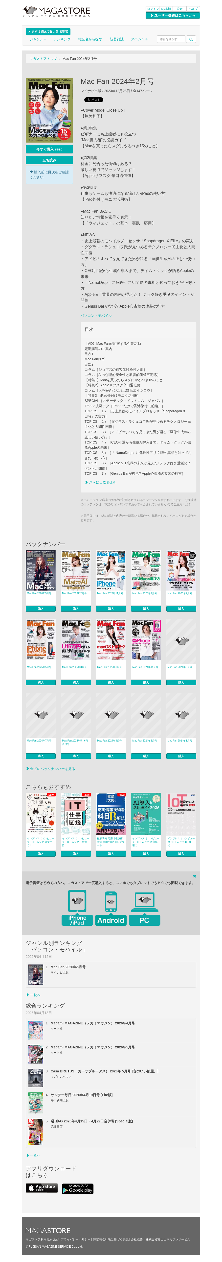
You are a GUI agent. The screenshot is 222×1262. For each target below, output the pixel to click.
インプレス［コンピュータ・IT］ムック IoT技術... (181, 842)
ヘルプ (193, 9)
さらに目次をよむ (101, 482)
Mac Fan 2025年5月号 (39, 667)
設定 (180, 9)
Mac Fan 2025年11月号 (110, 593)
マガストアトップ (43, 59)
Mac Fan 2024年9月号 (180, 667)
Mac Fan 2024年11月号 (145, 667)
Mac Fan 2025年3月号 (74, 667)
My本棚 (166, 9)
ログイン (153, 9)
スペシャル (139, 39)
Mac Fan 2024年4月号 (109, 740)
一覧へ (33, 995)
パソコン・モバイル (96, 316)
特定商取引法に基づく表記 (111, 1239)
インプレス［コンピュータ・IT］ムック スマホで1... (40, 842)
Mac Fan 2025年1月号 (109, 667)
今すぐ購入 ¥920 (49, 149)
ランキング (62, 39)
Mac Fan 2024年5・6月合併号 (75, 742)
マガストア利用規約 (39, 1239)
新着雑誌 (117, 39)
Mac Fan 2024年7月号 (39, 740)
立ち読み (49, 160)
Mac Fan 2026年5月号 (39, 593)
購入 (41, 609)
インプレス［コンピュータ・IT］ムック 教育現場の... (145, 842)
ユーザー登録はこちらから (173, 15)
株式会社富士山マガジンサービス (168, 1239)
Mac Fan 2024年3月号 (144, 740)
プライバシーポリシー (75, 1239)
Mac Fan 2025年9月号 (144, 593)
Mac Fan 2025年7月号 (180, 593)
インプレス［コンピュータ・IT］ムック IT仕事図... (75, 842)
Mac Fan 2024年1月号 (180, 740)
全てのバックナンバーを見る (50, 769)
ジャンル (38, 39)
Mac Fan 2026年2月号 (74, 593)
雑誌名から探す (90, 39)
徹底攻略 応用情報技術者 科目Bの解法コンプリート (110, 842)
